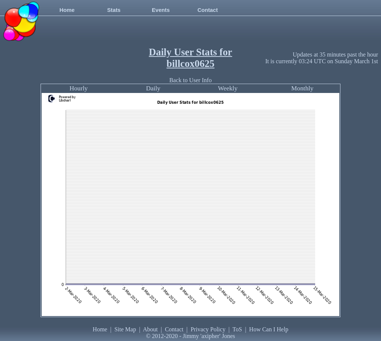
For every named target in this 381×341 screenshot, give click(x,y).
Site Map (125, 329)
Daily (153, 88)
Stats (114, 10)
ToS (237, 329)
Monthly (302, 88)
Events (161, 10)
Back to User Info (190, 80)
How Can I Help (268, 329)
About (150, 329)
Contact (208, 10)
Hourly (79, 88)
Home (67, 10)
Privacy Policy (207, 329)
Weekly (228, 88)
